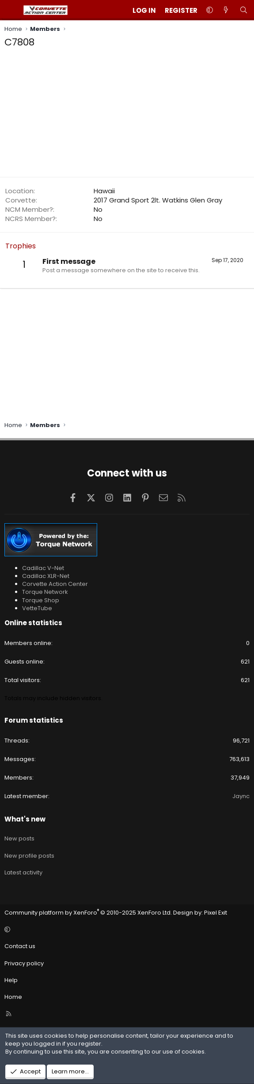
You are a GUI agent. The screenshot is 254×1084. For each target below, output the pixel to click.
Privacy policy (24, 963)
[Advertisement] (127, 115)
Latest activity (23, 872)
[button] (209, 10)
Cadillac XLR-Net (45, 576)
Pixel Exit (215, 912)
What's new (24, 819)
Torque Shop (40, 600)
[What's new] (226, 10)
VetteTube (37, 608)
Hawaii (104, 190)
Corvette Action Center (55, 584)
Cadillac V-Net (43, 568)
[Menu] (11, 10)
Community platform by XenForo (88, 912)
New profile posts (29, 855)
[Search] (243, 10)
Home (13, 997)
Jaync (241, 796)
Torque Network (45, 592)
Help (11, 980)
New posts (19, 838)
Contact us (19, 946)
